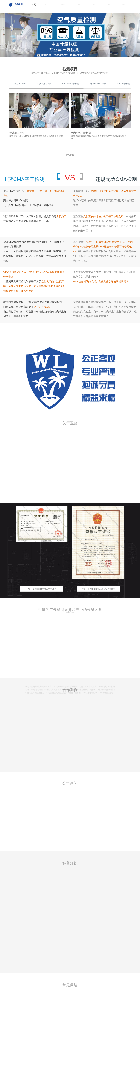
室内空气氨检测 (123, 95)
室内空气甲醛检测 (43, 95)
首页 (33, 4)
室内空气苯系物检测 (70, 95)
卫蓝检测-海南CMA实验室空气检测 (41, 594)
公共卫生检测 (20, 95)
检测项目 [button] (63, 4)
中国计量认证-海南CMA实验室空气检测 (98, 594)
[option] (42, 554)
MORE (70, 159)
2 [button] (71, 52)
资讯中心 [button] (93, 4)
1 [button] (68, 52)
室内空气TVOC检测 (97, 95)
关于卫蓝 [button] (47, 4)
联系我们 (124, 4)
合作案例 (109, 4)
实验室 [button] (78, 4)
